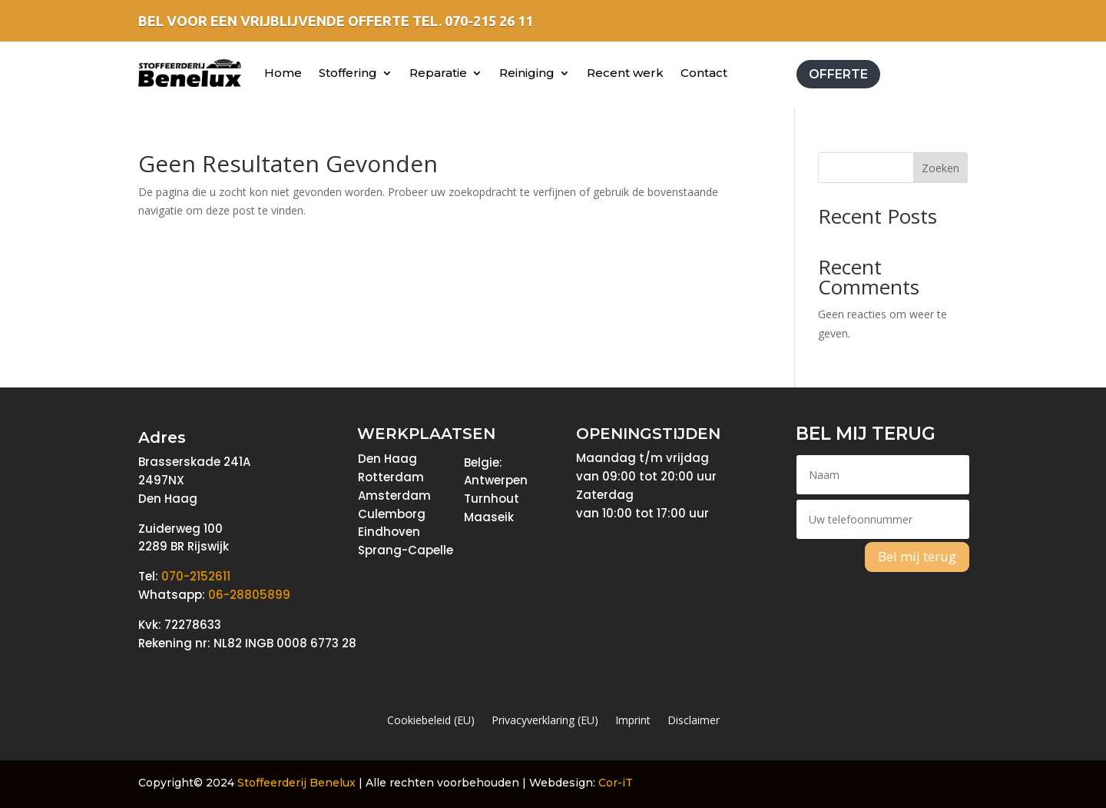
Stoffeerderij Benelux (296, 783)
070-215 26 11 (489, 20)
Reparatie (438, 72)
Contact (703, 72)
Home (283, 72)
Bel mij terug (917, 556)
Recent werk (625, 72)
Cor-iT (615, 783)
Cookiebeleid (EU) (431, 721)
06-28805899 (249, 595)
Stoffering (348, 72)
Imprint (633, 721)
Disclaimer (693, 721)
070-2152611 (195, 576)
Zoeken (940, 168)
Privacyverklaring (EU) (545, 721)
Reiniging (527, 72)
